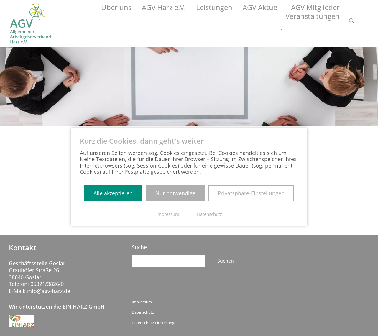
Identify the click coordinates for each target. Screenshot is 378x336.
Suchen (225, 261)
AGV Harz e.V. (148, 20)
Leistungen (189, 20)
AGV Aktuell (227, 20)
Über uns (109, 20)
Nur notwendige (175, 193)
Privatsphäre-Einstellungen (251, 193)
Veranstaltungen (319, 20)
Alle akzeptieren (113, 193)
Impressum (142, 301)
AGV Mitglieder (270, 20)
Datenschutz (143, 312)
